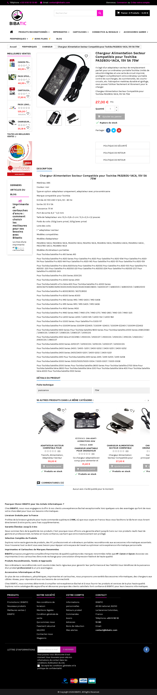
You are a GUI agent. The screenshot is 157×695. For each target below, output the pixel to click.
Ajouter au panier (110, 116)
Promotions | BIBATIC (17, 602)
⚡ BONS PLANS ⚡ (41, 38)
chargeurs (143, 576)
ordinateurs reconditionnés (23, 565)
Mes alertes (72, 630)
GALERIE (41, 630)
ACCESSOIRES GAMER (135, 32)
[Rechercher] (78, 13)
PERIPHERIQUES (18, 38)
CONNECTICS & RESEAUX (105, 32)
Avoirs (69, 618)
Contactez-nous (45, 634)
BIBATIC (14, 583)
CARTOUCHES (80, 32)
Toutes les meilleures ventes (18, 135)
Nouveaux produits (16, 606)
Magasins (41, 638)
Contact (101, 594)
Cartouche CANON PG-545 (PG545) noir (24, 90)
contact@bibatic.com (59, 2)
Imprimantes (12, 549)
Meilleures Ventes (19, 53)
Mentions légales (45, 610)
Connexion (122, 2)
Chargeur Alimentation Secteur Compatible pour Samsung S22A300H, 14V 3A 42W (120, 449)
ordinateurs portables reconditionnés (90, 542)
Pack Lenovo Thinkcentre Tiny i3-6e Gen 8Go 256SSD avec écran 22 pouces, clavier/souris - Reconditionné (24, 104)
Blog (59, 38)
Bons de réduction (75, 626)
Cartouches (27, 549)
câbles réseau (12, 579)
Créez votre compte (140, 2)
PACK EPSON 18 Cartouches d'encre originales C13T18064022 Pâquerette (24, 76)
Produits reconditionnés (33, 32)
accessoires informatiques (127, 542)
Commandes (72, 614)
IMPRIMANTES (60, 32)
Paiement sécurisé (46, 626)
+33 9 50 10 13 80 (28, 2)
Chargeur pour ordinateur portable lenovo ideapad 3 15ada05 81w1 (24, 122)
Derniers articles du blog (17, 190)
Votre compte (75, 594)
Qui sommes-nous (46, 622)
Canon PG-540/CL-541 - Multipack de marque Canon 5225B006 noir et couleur (24, 62)
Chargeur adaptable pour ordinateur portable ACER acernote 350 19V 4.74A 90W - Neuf (86, 452)
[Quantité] (110, 109)
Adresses (70, 622)
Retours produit (74, 610)
